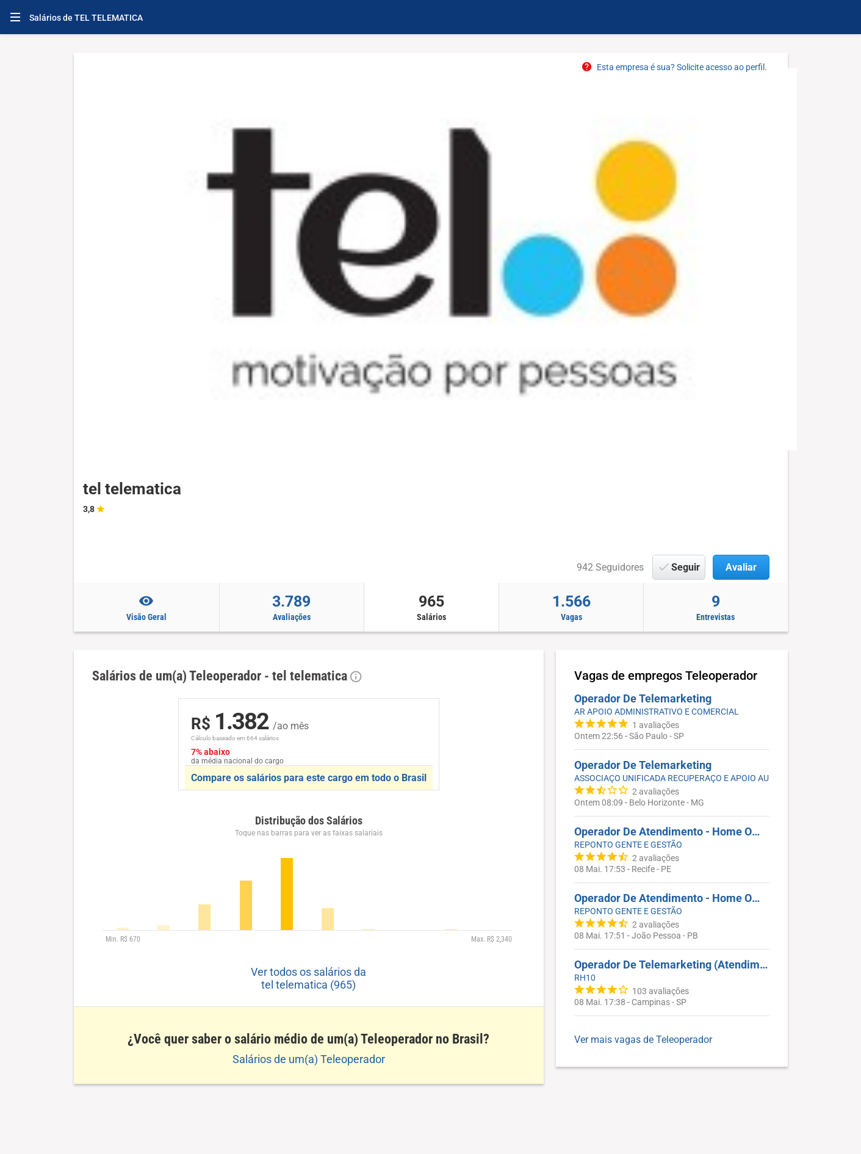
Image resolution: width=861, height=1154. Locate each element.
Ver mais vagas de (643, 1039)
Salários (431, 607)
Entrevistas (716, 607)
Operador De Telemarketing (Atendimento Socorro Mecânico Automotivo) (671, 964)
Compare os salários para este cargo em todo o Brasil (309, 778)
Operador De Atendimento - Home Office (671, 831)
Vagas (571, 607)
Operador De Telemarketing (642, 698)
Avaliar (741, 567)
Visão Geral (147, 607)
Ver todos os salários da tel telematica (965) (308, 978)
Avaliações (292, 607)
